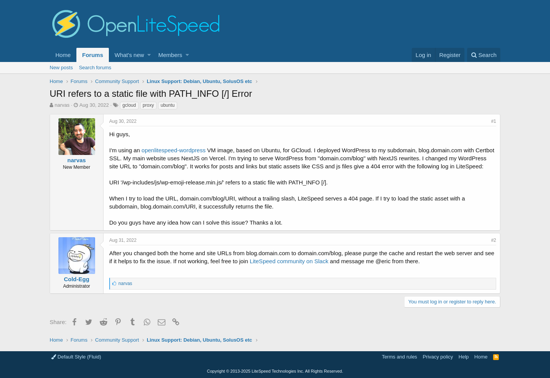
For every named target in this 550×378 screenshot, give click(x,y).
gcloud (129, 105)
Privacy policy (438, 357)
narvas (62, 105)
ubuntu (168, 105)
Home (63, 55)
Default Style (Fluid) (76, 357)
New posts (61, 67)
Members (171, 55)
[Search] (483, 55)
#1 (493, 121)
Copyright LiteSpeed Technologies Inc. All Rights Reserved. (275, 371)
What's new (129, 55)
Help (464, 357)
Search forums (95, 67)
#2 (493, 240)
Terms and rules (399, 357)
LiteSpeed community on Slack (289, 261)
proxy (148, 105)
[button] (149, 55)
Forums (92, 55)
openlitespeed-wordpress (174, 150)
